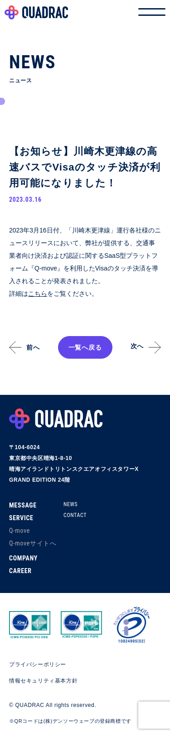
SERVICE (21, 518)
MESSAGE (23, 505)
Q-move (19, 530)
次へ (137, 346)
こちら (37, 293)
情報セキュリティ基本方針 (43, 681)
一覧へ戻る (85, 347)
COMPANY (23, 558)
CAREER (20, 570)
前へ (32, 347)
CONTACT (75, 515)
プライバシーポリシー (37, 664)
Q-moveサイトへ (33, 543)
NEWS (70, 504)
